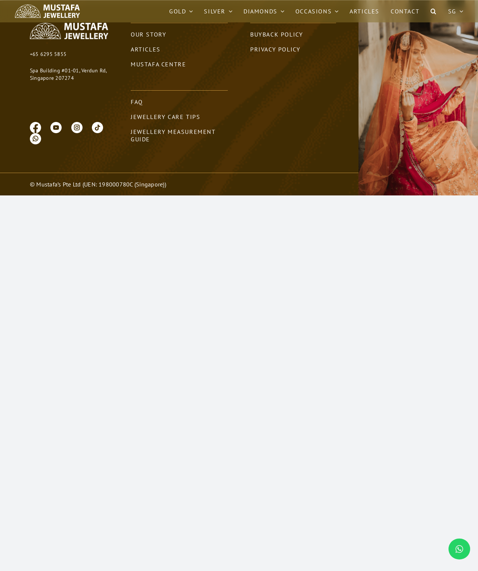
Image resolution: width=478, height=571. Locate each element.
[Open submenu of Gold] (189, 11)
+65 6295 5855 (48, 63)
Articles (146, 58)
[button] (434, 11)
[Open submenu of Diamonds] (280, 11)
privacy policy (275, 58)
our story (148, 43)
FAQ (137, 111)
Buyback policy (276, 43)
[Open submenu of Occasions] (335, 11)
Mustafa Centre (158, 73)
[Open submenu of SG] (459, 11)
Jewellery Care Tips (165, 126)
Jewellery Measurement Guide (173, 144)
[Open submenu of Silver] (229, 11)
